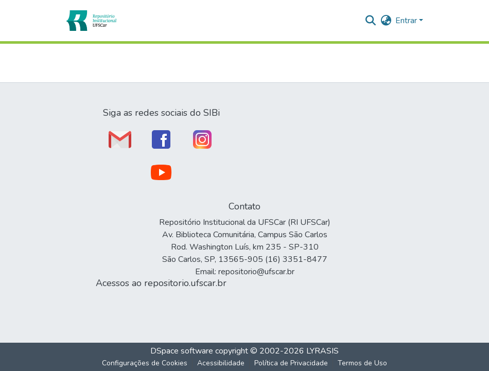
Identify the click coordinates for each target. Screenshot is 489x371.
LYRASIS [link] (322, 351)
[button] (90, 20)
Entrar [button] (407, 20)
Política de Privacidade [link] (291, 363)
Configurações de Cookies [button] (144, 363)
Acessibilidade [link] (220, 363)
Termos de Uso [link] (362, 363)
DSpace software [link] (181, 351)
